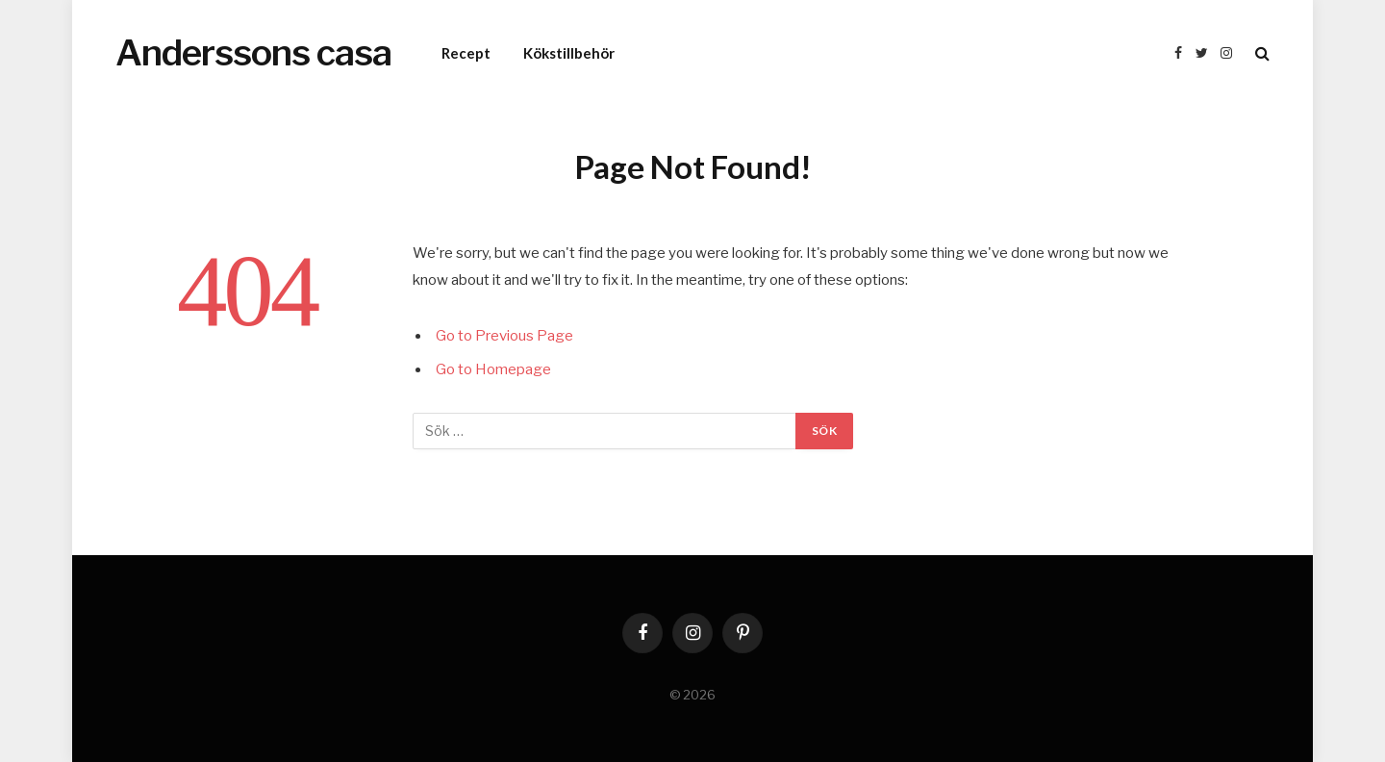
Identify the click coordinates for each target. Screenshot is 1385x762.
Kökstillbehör (569, 53)
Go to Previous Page (504, 335)
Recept (466, 53)
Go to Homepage (493, 369)
